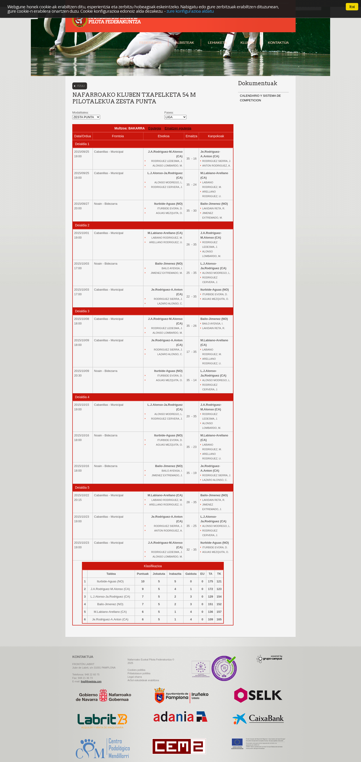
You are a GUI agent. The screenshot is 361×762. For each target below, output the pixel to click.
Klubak (247, 42)
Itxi (352, 6)
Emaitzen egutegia (178, 128)
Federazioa (150, 42)
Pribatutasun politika (139, 673)
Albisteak (184, 42)
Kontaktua (278, 42)
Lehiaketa (217, 42)
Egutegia (154, 128)
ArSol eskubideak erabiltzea (143, 680)
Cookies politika (136, 670)
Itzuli (81, 86)
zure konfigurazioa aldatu (190, 11)
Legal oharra (135, 676)
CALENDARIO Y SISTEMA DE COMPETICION (260, 98)
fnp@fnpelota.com (91, 681)
